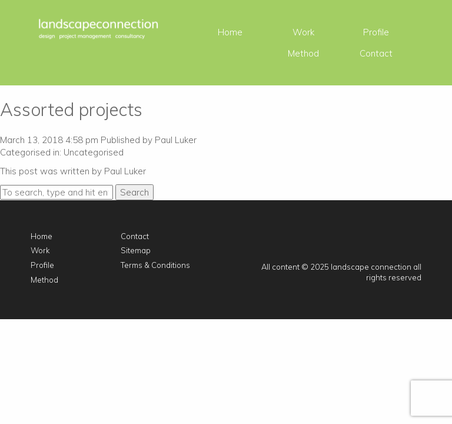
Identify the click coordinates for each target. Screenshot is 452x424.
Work (303, 32)
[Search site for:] (56, 192)
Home (230, 32)
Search (134, 192)
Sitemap (136, 250)
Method (303, 53)
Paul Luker (176, 139)
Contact (376, 53)
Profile (376, 32)
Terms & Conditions (155, 265)
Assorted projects (71, 109)
